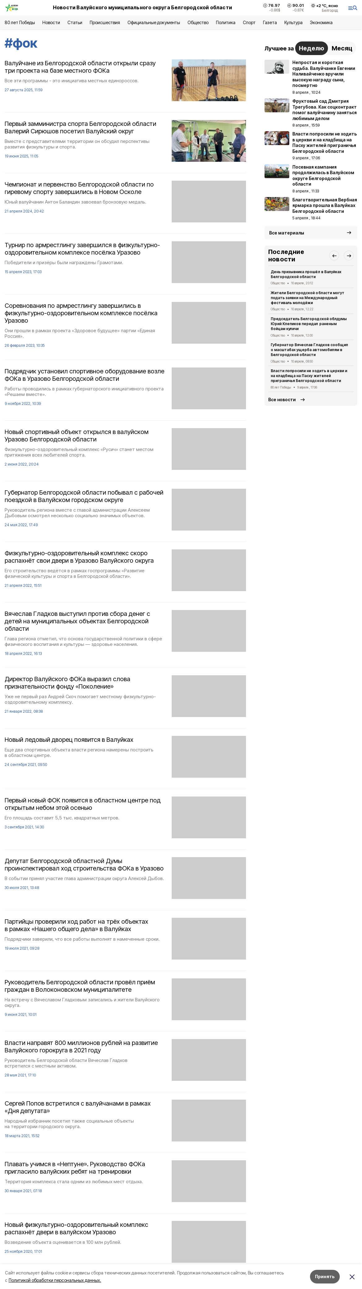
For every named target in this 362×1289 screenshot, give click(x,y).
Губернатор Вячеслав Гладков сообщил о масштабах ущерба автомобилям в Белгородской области (309, 349)
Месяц (342, 48)
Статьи (74, 22)
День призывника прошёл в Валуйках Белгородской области (306, 274)
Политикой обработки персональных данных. (55, 1280)
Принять (325, 1276)
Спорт (249, 22)
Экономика (321, 22)
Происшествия (105, 22)
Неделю (311, 48)
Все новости (282, 399)
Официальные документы (153, 22)
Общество (198, 22)
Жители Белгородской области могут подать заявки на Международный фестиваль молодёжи (307, 297)
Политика (225, 22)
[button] (334, 255)
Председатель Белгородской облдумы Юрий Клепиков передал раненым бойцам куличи (309, 323)
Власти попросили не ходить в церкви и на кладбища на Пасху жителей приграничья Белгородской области (309, 375)
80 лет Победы (20, 22)
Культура (293, 22)
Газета (270, 22)
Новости (51, 22)
